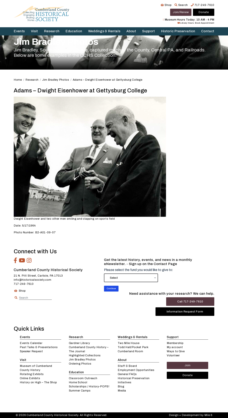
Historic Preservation (178, 31)
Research (52, 31)
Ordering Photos (80, 363)
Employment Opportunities (136, 370)
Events (19, 31)
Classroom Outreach (83, 378)
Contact (207, 31)
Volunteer (173, 355)
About (131, 31)
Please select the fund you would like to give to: (138, 270)
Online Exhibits (30, 378)
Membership (175, 343)
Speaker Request (31, 351)
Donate (203, 12)
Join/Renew (181, 12)
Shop (166, 5)
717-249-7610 (202, 5)
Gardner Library (79, 343)
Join (188, 365)
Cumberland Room (130, 351)
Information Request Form (185, 311)
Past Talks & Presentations (39, 347)
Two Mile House (128, 343)
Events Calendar (31, 343)
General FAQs (127, 374)
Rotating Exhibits (32, 374)
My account (175, 347)
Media (122, 390)
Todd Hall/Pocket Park (133, 347)
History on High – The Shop (38, 382)
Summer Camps (80, 390)
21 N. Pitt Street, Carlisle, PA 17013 (38, 275)
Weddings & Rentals (104, 31)
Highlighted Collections (85, 355)
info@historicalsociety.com (32, 279)
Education (73, 31)
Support (148, 31)
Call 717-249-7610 (190, 301)
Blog (121, 386)
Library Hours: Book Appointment (196, 23)
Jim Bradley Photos (82, 359)
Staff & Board (127, 365)
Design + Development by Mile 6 (190, 415)
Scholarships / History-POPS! (89, 386)
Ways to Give (176, 351)
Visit (34, 31)
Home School (78, 382)
